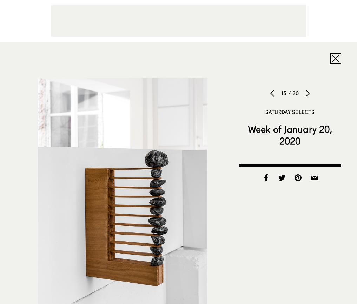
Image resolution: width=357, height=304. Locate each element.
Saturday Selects (290, 112)
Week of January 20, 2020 (290, 135)
